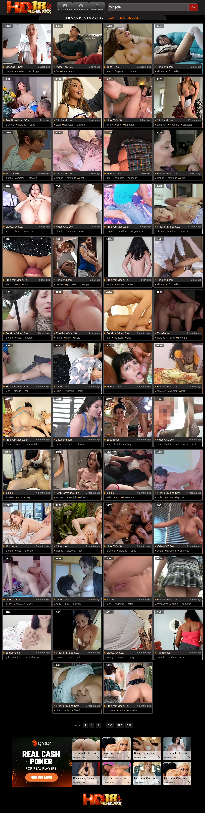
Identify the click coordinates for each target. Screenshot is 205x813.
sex (27, 391)
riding (172, 337)
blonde (9, 71)
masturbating (32, 657)
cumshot (132, 710)
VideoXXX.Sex (14, 66)
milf (108, 337)
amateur (20, 71)
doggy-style (137, 231)
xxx (118, 497)
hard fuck (123, 231)
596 (110, 725)
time (64, 71)
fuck (67, 604)
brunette (132, 71)
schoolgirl (188, 124)
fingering (119, 71)
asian (177, 71)
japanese (184, 550)
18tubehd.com (165, 66)
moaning (182, 337)
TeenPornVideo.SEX (17, 120)
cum (25, 284)
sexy (58, 444)
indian (160, 497)
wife (129, 337)
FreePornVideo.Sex (168, 173)
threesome (129, 497)
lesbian (60, 284)
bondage (132, 178)
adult (73, 71)
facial (117, 444)
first (108, 444)
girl (7, 657)
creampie (174, 124)
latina (59, 337)
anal (81, 178)
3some (9, 444)
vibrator (84, 497)
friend (77, 710)
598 (129, 725)
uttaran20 (32, 444)
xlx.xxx (9, 492)
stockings (34, 71)
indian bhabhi (164, 444)
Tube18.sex (113, 66)
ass (131, 284)
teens (17, 284)
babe (32, 124)
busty (77, 337)
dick (58, 710)
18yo (58, 391)
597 (119, 725)
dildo (182, 178)
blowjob (22, 124)
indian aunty (181, 444)
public (175, 604)
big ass (110, 231)
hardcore (119, 178)
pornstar (71, 284)
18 (57, 71)
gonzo (19, 444)
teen (109, 71)
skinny (160, 71)
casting (127, 444)
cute (119, 124)
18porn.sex (62, 386)
